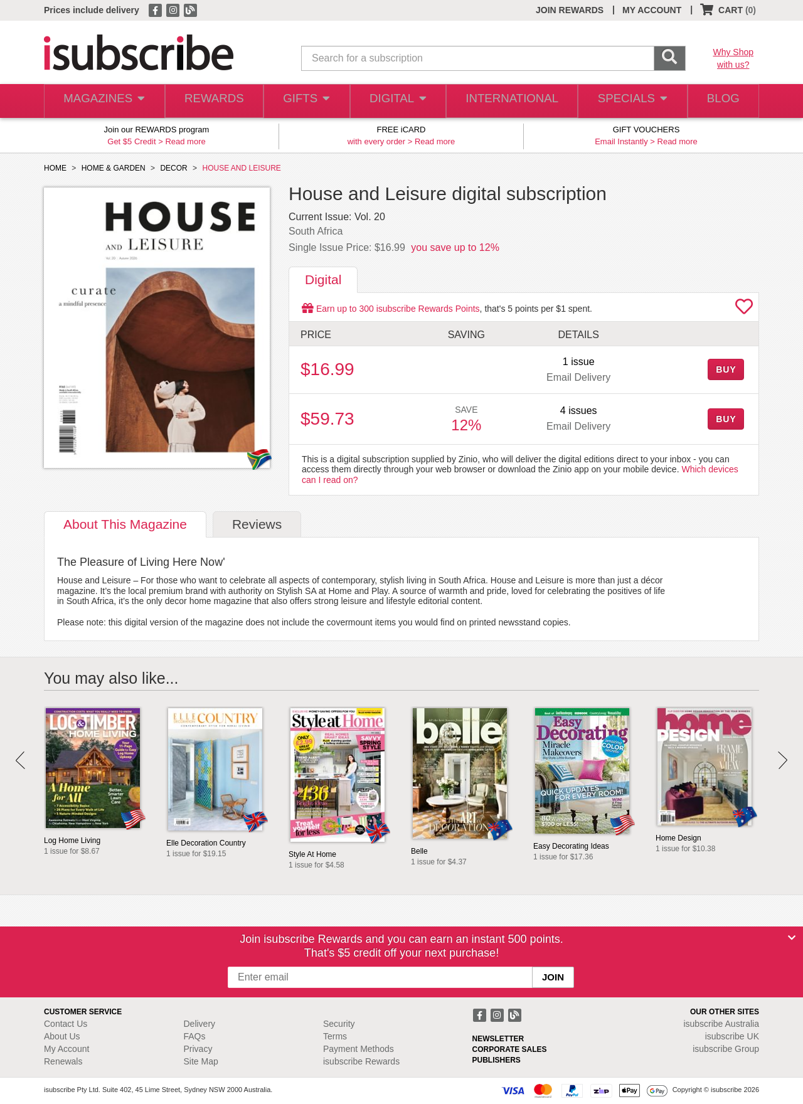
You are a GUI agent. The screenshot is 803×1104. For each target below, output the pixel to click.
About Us (62, 1036)
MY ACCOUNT (651, 10)
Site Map (201, 1061)
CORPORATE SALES (509, 1049)
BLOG (721, 101)
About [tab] (125, 524)
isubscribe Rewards (361, 1061)
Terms (335, 1036)
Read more (185, 141)
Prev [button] (20, 760)
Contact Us (65, 1024)
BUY (726, 369)
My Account (66, 1049)
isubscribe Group (726, 1049)
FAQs (195, 1036)
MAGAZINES (103, 101)
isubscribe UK (732, 1036)
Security (339, 1024)
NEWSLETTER (498, 1038)
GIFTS (305, 101)
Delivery (200, 1024)
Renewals (63, 1061)
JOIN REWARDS (570, 10)
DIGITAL (398, 101)
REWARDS (211, 101)
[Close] (791, 937)
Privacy (198, 1049)
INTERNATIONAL (511, 101)
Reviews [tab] (257, 524)
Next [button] (782, 760)
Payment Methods (358, 1049)
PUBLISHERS (496, 1060)
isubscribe (721, 1024)
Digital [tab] (323, 279)
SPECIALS (629, 101)
